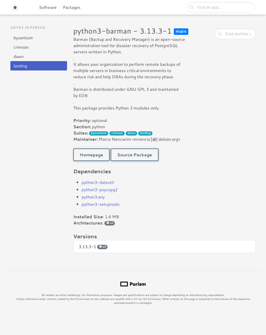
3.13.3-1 (93, 246)
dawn (19, 56)
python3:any (93, 197)
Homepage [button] (91, 155)
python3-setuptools (100, 204)
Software (48, 7)
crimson (21, 47)
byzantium (23, 38)
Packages (72, 7)
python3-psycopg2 (100, 189)
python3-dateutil (98, 182)
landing (20, 66)
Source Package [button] (134, 155)
